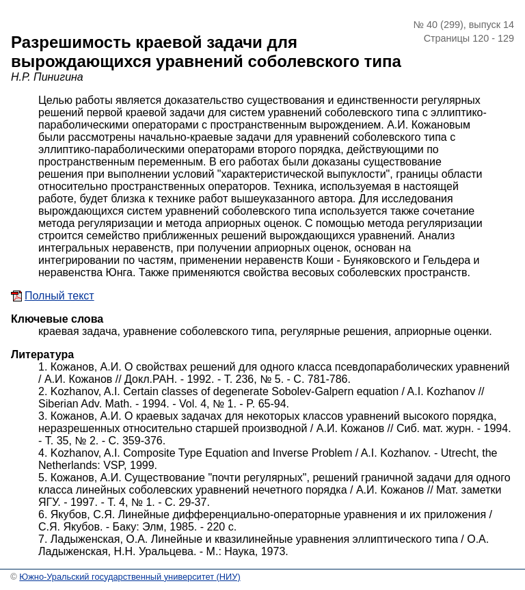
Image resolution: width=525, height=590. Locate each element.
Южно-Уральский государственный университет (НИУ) (129, 577)
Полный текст (59, 295)
